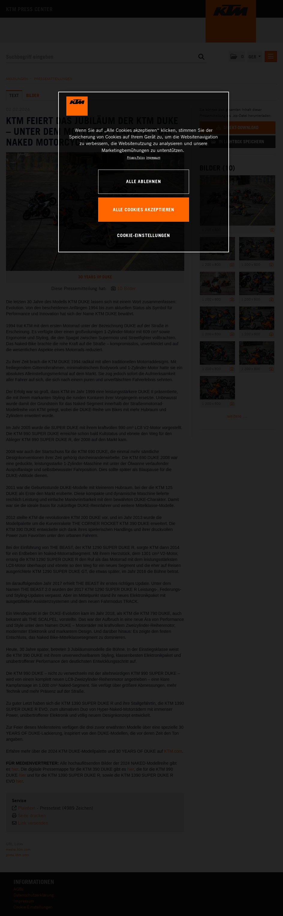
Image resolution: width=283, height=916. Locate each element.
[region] (143, 172)
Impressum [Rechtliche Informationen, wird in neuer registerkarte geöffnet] (153, 157)
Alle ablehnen (143, 181)
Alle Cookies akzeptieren (143, 209)
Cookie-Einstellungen (143, 235)
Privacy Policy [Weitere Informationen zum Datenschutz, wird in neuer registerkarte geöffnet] (136, 157)
